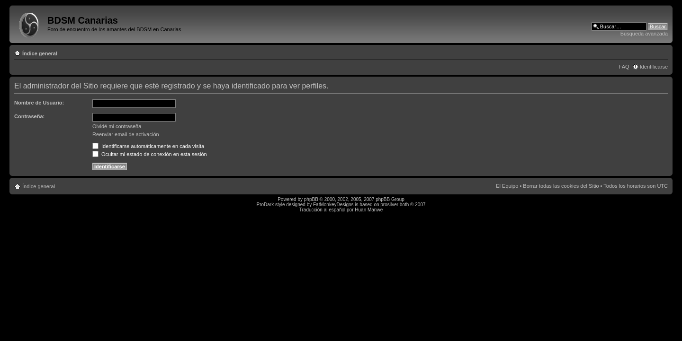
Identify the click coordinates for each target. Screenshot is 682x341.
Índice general (39, 53)
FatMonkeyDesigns (333, 204)
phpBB (311, 199)
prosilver (389, 204)
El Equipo (507, 186)
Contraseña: (29, 116)
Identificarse (654, 67)
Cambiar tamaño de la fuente (661, 51)
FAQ (624, 67)
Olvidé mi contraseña (116, 126)
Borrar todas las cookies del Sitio (561, 186)
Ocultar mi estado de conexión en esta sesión (149, 154)
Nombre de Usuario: (39, 102)
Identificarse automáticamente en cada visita (148, 146)
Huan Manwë (369, 209)
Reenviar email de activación (125, 134)
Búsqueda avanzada (644, 33)
